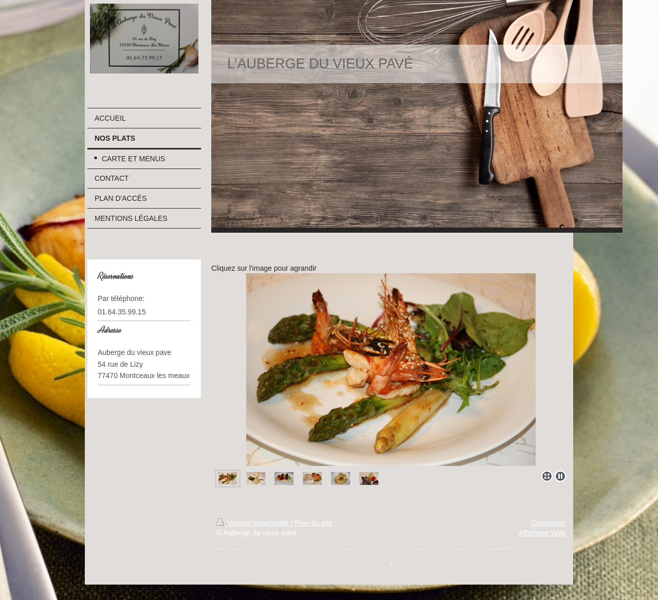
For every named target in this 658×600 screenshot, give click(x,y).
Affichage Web (542, 533)
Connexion (548, 523)
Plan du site (313, 523)
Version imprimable (253, 523)
